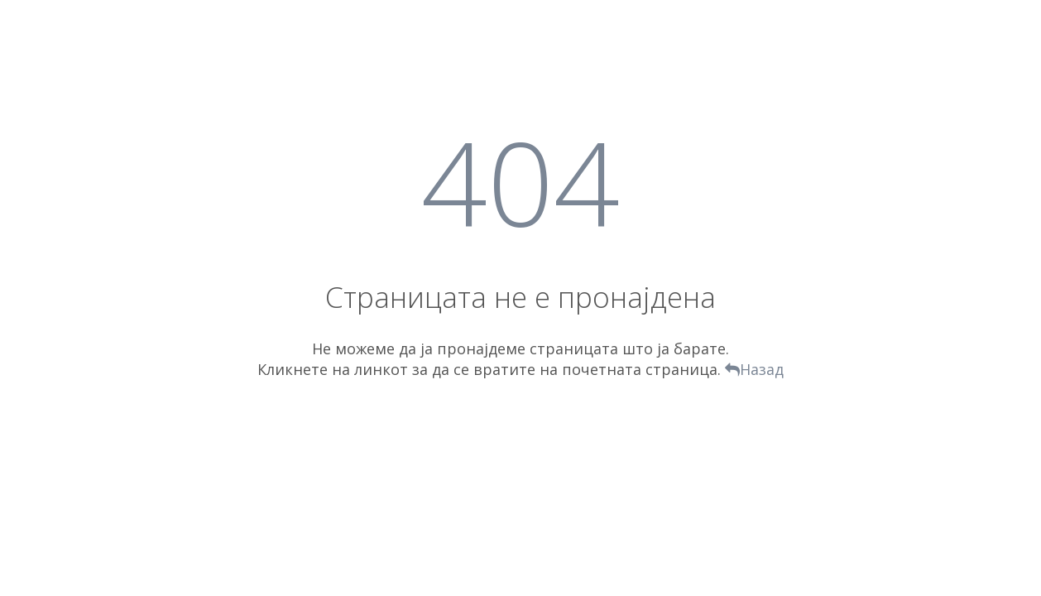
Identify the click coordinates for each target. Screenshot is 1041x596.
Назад (754, 369)
